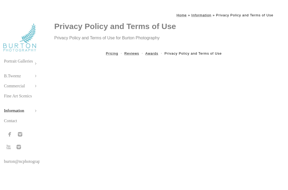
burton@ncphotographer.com (29, 161)
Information (14, 110)
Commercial (14, 86)
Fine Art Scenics (18, 96)
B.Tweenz (12, 76)
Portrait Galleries (18, 61)
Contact (10, 120)
